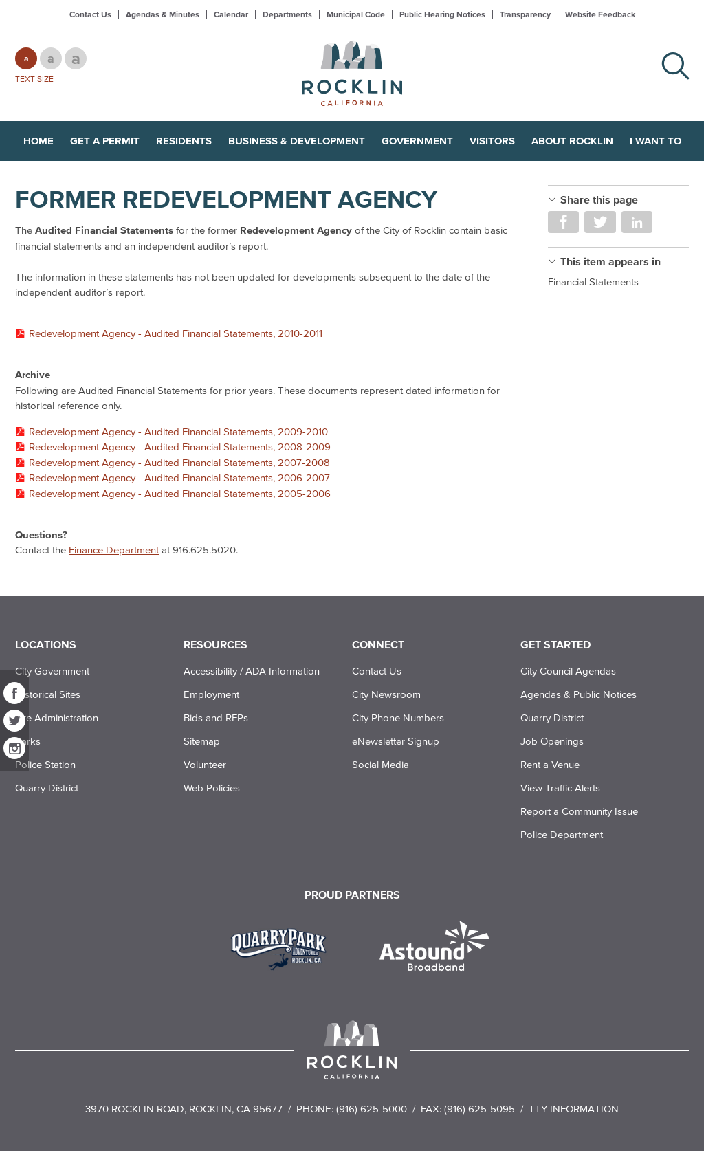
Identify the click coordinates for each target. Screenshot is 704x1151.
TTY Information (574, 1109)
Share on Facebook (563, 222)
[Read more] (283, 947)
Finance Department (114, 550)
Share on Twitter (599, 222)
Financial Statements (593, 281)
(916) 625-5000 (371, 1109)
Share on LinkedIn (637, 222)
